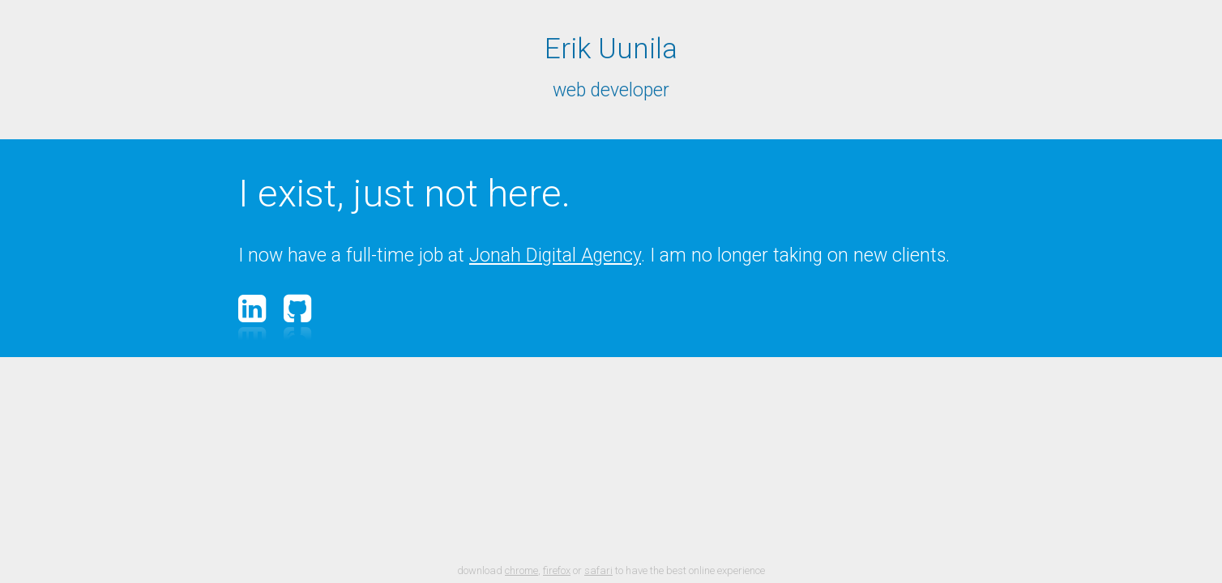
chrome (521, 570)
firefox (556, 570)
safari (598, 570)
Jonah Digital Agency (555, 255)
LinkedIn (254, 308)
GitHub (300, 308)
